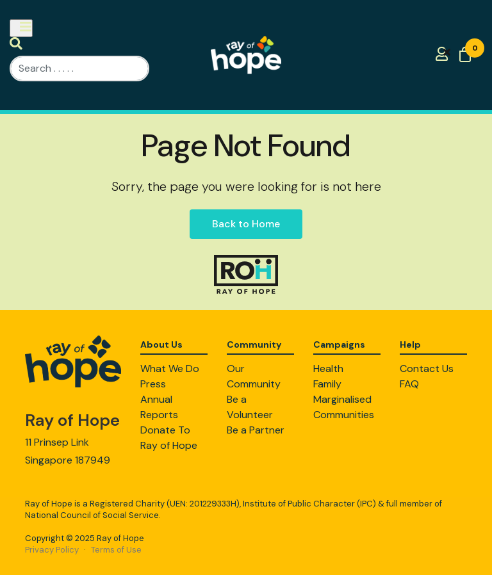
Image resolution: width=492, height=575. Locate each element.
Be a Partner (255, 430)
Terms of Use (116, 549)
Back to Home (246, 224)
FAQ (409, 384)
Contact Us (427, 368)
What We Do (169, 368)
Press (153, 384)
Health (328, 368)
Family (327, 384)
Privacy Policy (52, 549)
